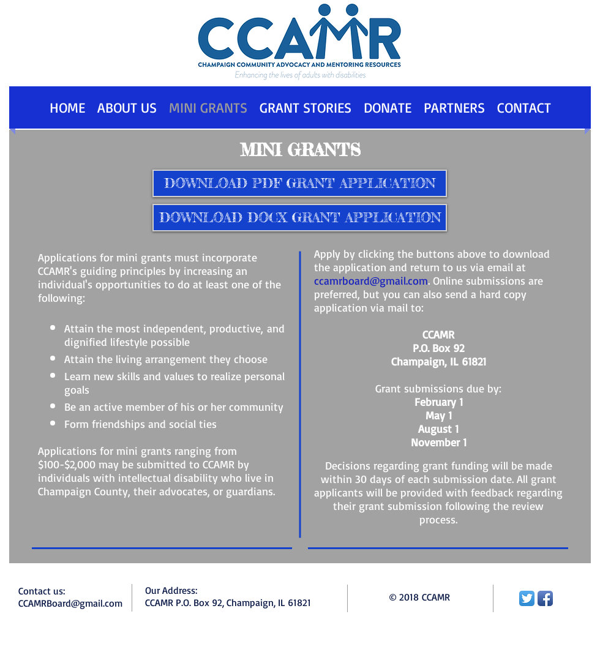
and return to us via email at (456, 267)
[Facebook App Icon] (545, 598)
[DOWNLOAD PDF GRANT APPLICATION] (299, 183)
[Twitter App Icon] (526, 598)
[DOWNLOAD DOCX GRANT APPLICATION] (299, 217)
